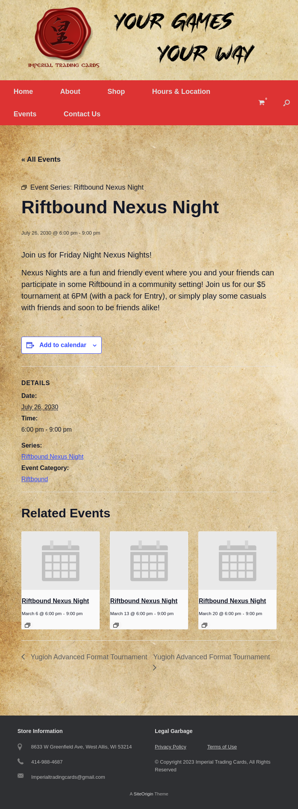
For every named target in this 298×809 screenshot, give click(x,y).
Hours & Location (181, 91)
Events (25, 114)
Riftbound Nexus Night (52, 456)
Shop (116, 91)
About (70, 91)
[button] (286, 102)
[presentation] (60, 561)
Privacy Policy (170, 747)
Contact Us (82, 114)
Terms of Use (222, 747)
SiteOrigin (143, 794)
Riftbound (34, 479)
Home (23, 91)
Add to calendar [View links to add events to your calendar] (62, 345)
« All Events (41, 159)
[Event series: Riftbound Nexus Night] (27, 625)
